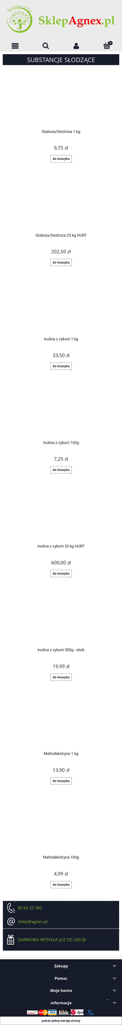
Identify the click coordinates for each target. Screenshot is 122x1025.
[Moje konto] (76, 46)
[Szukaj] (46, 45)
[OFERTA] (15, 46)
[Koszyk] (107, 45)
